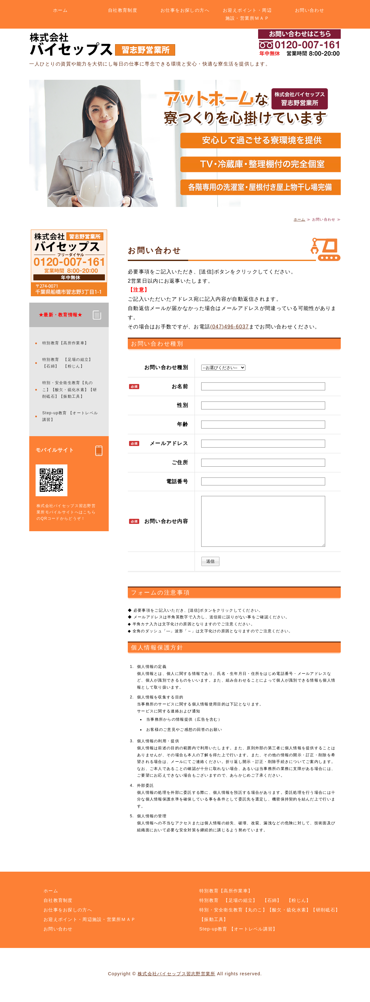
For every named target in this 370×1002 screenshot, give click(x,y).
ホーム (60, 10)
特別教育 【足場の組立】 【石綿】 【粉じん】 (69, 363)
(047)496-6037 (229, 326)
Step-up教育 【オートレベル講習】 (70, 416)
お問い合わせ (309, 10)
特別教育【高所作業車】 (65, 343)
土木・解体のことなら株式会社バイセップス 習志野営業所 (102, 44)
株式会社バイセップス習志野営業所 (176, 983)
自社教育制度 (122, 10)
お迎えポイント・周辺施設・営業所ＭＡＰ (247, 14)
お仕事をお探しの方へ (185, 10)
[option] (185, 143)
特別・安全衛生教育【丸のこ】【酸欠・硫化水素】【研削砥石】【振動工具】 (69, 390)
